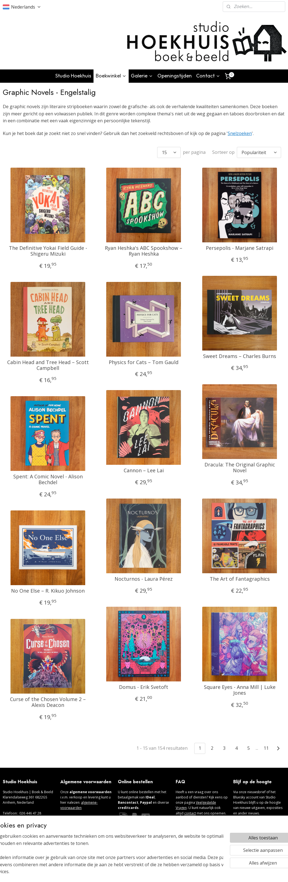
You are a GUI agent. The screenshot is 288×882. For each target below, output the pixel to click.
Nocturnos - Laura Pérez (144, 579)
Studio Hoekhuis (73, 75)
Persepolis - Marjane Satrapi (239, 248)
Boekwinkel (111, 75)
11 (266, 748)
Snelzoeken (240, 133)
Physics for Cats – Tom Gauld (143, 362)
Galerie (142, 75)
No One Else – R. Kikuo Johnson (48, 591)
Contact (208, 75)
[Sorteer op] (259, 152)
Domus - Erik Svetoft (143, 687)
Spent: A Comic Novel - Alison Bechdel (48, 479)
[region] (107, 857)
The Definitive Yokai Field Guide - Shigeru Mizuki (48, 251)
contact (190, 813)
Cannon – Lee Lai (144, 470)
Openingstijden (174, 75)
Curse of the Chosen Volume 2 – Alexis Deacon (48, 702)
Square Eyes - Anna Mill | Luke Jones (240, 690)
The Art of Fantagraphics (240, 579)
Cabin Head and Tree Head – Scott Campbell (48, 365)
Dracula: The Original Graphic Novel (239, 467)
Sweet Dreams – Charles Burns (239, 356)
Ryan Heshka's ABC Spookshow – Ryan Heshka (143, 251)
